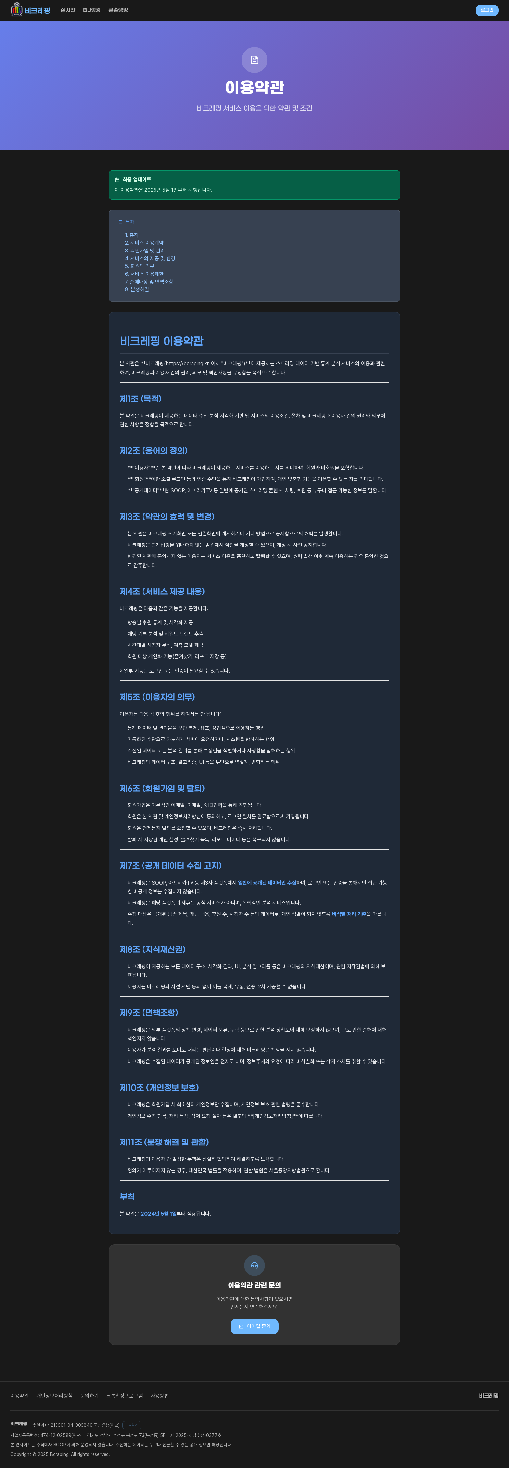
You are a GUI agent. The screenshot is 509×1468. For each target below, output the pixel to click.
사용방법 (160, 1396)
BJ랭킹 (92, 10)
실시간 (68, 10)
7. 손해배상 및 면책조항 (149, 282)
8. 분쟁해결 (137, 290)
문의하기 (90, 1396)
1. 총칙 (132, 235)
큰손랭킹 (118, 10)
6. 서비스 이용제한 (144, 274)
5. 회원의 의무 (140, 266)
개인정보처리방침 (54, 1396)
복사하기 (131, 1425)
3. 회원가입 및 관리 (145, 251)
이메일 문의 (255, 1326)
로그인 (487, 10)
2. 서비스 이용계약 (144, 243)
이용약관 (19, 1396)
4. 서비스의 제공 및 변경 (150, 258)
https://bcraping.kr (187, 364)
